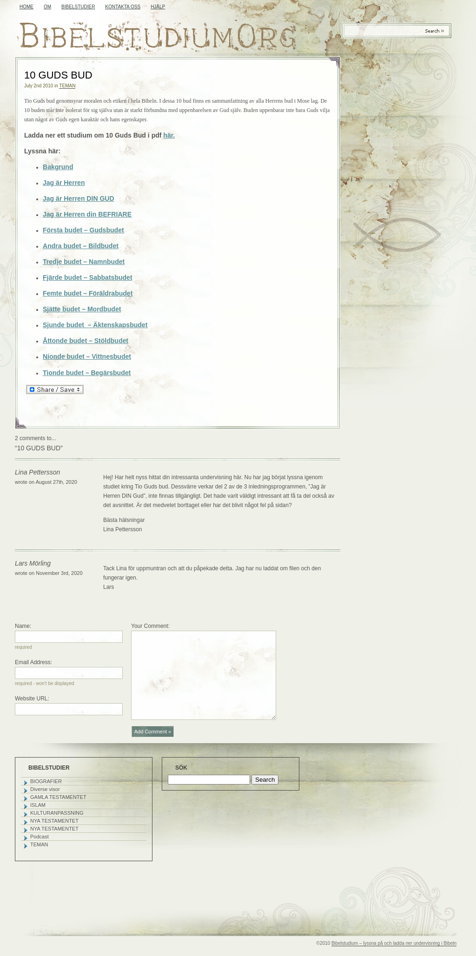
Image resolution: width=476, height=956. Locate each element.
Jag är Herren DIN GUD (78, 198)
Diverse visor (45, 789)
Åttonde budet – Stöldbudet (85, 340)
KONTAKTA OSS (122, 6)
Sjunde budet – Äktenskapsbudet (95, 325)
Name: (23, 626)
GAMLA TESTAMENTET (58, 797)
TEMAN (67, 85)
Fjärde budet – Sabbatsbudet (87, 277)
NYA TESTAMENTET (54, 821)
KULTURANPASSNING (57, 813)
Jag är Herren (64, 182)
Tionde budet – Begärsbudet (87, 372)
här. (169, 135)
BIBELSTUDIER (78, 6)
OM (47, 6)
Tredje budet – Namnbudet (84, 261)
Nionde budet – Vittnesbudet (87, 356)
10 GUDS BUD (58, 75)
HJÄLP (158, 6)
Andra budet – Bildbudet (81, 246)
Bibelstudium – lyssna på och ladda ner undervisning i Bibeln (393, 943)
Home (26, 6)
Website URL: (32, 698)
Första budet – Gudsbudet (83, 230)
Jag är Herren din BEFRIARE (87, 214)
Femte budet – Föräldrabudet (87, 293)
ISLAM (38, 805)
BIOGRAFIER (46, 781)
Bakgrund (58, 167)
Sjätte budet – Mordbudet (82, 309)
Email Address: (33, 662)
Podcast (39, 836)
